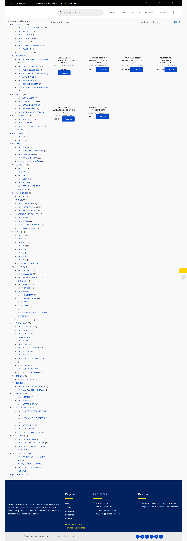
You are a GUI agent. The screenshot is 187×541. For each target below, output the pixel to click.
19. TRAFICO (24, 305)
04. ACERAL (24, 179)
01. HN (22, 136)
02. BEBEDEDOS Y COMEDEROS (33, 59)
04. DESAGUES (25, 340)
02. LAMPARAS (25, 122)
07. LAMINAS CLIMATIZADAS (31, 390)
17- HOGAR (17, 393)
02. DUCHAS (24, 147)
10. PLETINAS (25, 48)
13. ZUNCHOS (25, 52)
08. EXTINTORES (26, 428)
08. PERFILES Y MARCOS (30, 45)
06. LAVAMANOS (26, 154)
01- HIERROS (18, 24)
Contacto (135, 12)
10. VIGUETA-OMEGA (28, 263)
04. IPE (22, 242)
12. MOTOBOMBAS (27, 228)
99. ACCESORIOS (26, 379)
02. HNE (23, 172)
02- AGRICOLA (18, 55)
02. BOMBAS (24, 217)
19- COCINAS (18, 435)
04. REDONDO (18, 133)
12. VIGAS (16, 231)
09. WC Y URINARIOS (28, 158)
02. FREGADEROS (27, 439)
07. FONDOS (24, 288)
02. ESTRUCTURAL (27, 207)
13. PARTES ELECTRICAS (30, 432)
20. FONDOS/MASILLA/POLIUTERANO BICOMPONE (33, 312)
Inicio (112, 12)
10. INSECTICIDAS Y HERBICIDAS (33, 87)
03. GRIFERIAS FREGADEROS (32, 442)
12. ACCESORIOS (26, 404)
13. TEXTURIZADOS (28, 298)
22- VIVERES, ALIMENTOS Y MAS (26, 463)
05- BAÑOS (17, 143)
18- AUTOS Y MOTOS (21, 407)
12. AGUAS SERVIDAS (28, 372)
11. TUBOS (17, 200)
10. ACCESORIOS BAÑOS (30, 161)
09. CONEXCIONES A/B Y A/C (31, 358)
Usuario (162, 12)
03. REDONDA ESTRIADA (30, 105)
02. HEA (22, 238)
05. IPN (22, 245)
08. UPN (23, 256)
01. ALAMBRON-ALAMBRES (31, 27)
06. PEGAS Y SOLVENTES (30, 347)
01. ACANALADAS (26, 98)
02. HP (22, 140)
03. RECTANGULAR (27, 210)
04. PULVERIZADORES (29, 70)
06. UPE (22, 249)
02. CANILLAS (25, 330)
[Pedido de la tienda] (156, 22)
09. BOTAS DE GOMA (28, 84)
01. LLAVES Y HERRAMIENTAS (32, 411)
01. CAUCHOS (25, 270)
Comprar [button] (64, 72)
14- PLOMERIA (18, 323)
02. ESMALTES (25, 274)
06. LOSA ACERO (26, 38)
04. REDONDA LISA (27, 108)
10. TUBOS (24, 365)
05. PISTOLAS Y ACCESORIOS (32, 73)
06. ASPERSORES (26, 77)
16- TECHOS (17, 383)
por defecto (17, 474)
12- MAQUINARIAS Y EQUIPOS (25, 214)
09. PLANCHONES (20, 193)
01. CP (22, 235)
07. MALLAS (24, 41)
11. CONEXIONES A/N (28, 368)
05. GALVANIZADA (27, 182)
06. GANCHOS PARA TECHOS (32, 386)
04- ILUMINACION (20, 115)
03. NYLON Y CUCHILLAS (30, 66)
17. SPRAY (23, 302)
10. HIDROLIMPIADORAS (30, 224)
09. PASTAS (24, 291)
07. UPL (22, 252)
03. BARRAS (17, 94)
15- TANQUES (18, 376)
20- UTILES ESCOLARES (22, 453)
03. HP (22, 175)
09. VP (22, 259)
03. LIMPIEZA (25, 397)
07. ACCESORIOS (26, 425)
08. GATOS (24, 221)
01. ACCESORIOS (26, 326)
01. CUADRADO (26, 203)
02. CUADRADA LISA (28, 101)
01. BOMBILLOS (26, 119)
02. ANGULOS (25, 31)
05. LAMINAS (17, 165)
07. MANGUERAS (26, 80)
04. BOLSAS (24, 400)
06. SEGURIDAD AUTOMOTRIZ (32, 418)
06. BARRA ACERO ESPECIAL (31, 112)
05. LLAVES (24, 344)
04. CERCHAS (25, 34)
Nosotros (149, 12)
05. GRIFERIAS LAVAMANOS (31, 150)
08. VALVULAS (25, 354)
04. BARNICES (25, 284)
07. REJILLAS (24, 351)
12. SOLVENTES (26, 295)
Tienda (123, 12)
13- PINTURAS (18, 267)
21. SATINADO (25, 319)
